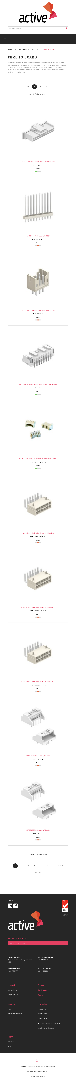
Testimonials (42, 990)
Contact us (11, 1042)
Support (10, 1037)
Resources (11, 1004)
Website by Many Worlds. (38, 1076)
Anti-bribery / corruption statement (49, 1023)
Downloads (11, 985)
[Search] (66, 28)
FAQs (9, 1046)
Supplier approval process (46, 1028)
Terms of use (42, 1009)
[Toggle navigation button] (5, 39)
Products (41, 985)
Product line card (13, 990)
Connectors (35, 49)
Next (61, 866)
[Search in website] (36, 28)
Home (10, 49)
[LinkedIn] (10, 905)
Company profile (13, 995)
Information (42, 1004)
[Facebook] (15, 905)
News (9, 1009)
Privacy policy (42, 1014)
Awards (40, 995)
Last (38, 873)
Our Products (21, 49)
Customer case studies (15, 1014)
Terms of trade (42, 1018)
